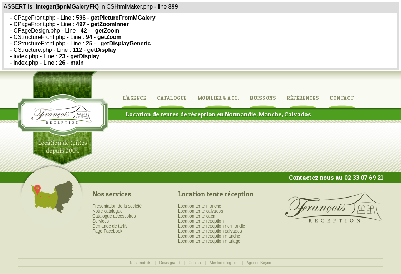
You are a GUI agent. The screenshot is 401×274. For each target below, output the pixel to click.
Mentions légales (224, 262)
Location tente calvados (200, 211)
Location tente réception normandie (211, 226)
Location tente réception (216, 194)
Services (100, 221)
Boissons (263, 98)
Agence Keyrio (259, 262)
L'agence (134, 98)
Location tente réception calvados (210, 231)
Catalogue (172, 98)
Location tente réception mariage (209, 241)
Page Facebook (107, 231)
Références (303, 98)
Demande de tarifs (109, 226)
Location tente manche (199, 206)
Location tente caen (196, 216)
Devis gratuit (170, 262)
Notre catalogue (107, 211)
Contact (342, 98)
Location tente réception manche (209, 236)
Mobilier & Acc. (219, 98)
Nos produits (140, 262)
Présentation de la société (117, 206)
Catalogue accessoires (114, 216)
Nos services (111, 194)
